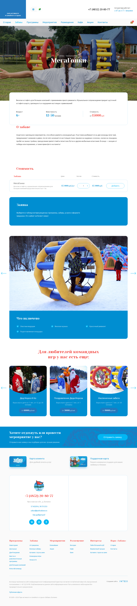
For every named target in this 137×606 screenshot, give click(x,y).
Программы (33, 22)
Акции (90, 22)
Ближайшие (54, 545)
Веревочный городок (97, 549)
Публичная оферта (15, 592)
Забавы (19, 22)
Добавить (115, 186)
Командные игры (35, 556)
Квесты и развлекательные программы (15, 558)
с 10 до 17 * (119, 10)
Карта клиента (37, 458)
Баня (71, 552)
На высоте (33, 560)
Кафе (80, 22)
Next (133, 273)
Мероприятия (50, 22)
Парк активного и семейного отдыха (13, 14)
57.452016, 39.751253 (39, 506)
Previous (4, 273)
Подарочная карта (99, 458)
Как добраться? (39, 515)
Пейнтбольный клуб (97, 545)
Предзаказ (129, 10)
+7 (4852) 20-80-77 (99, 9)
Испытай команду (15, 568)
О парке (7, 22)
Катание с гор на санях (37, 552)
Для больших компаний (17, 565)
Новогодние (13, 545)
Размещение (67, 22)
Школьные (13, 549)
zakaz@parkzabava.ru (39, 511)
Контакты (103, 22)
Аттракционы (34, 545)
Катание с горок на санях (98, 552)
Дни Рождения (14, 552)
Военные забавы (35, 549)
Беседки (73, 545)
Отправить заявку (112, 437)
